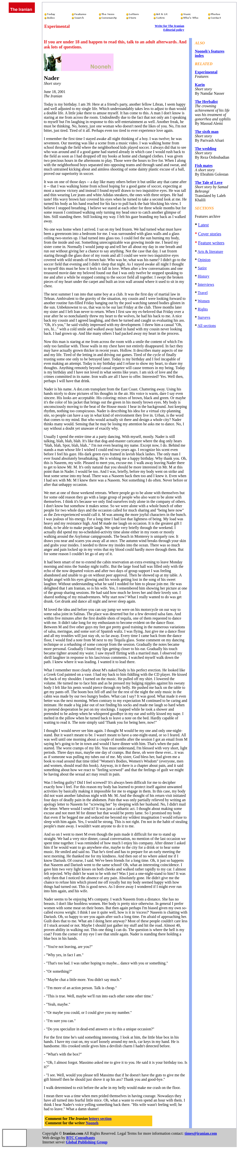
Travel (203, 293)
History (203, 276)
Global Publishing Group (86, 1142)
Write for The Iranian (169, 26)
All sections (207, 326)
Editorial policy (173, 29)
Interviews (206, 284)
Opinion (204, 260)
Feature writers (211, 243)
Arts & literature (210, 251)
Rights (203, 309)
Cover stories (209, 234)
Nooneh (92, 1123)
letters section (100, 1119)
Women (204, 301)
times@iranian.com (200, 1133)
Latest (203, 225)
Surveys (204, 317)
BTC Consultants (80, 1138)
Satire (202, 268)
